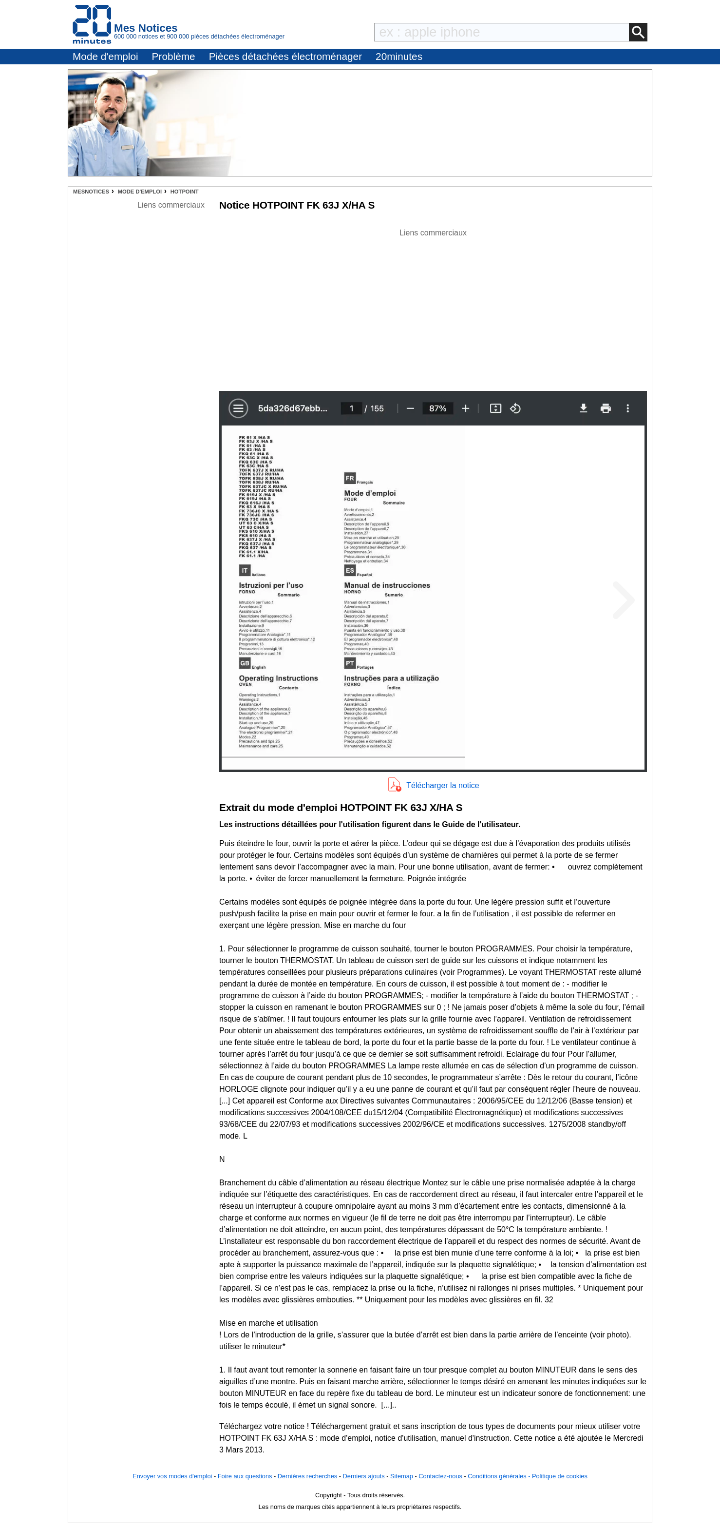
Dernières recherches (307, 1476)
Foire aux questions (245, 1476)
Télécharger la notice (442, 785)
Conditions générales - (500, 1476)
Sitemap (401, 1476)
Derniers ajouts (364, 1476)
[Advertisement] (433, 307)
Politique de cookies (559, 1476)
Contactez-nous (440, 1476)
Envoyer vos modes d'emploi (172, 1476)
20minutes (399, 56)
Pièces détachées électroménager (285, 56)
